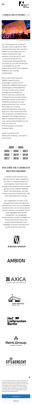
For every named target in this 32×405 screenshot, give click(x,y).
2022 (16, 150)
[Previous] (4, 30)
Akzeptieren (16, 396)
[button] (29, 377)
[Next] (27, 30)
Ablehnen (16, 401)
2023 (6, 150)
